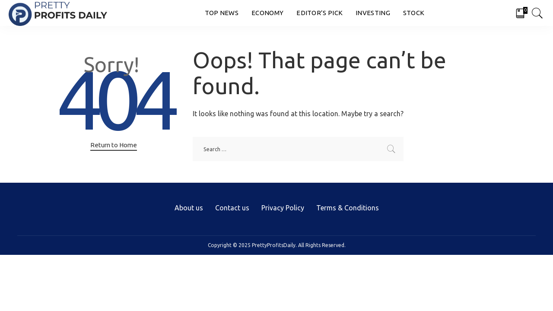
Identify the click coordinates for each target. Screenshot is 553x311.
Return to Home (113, 145)
